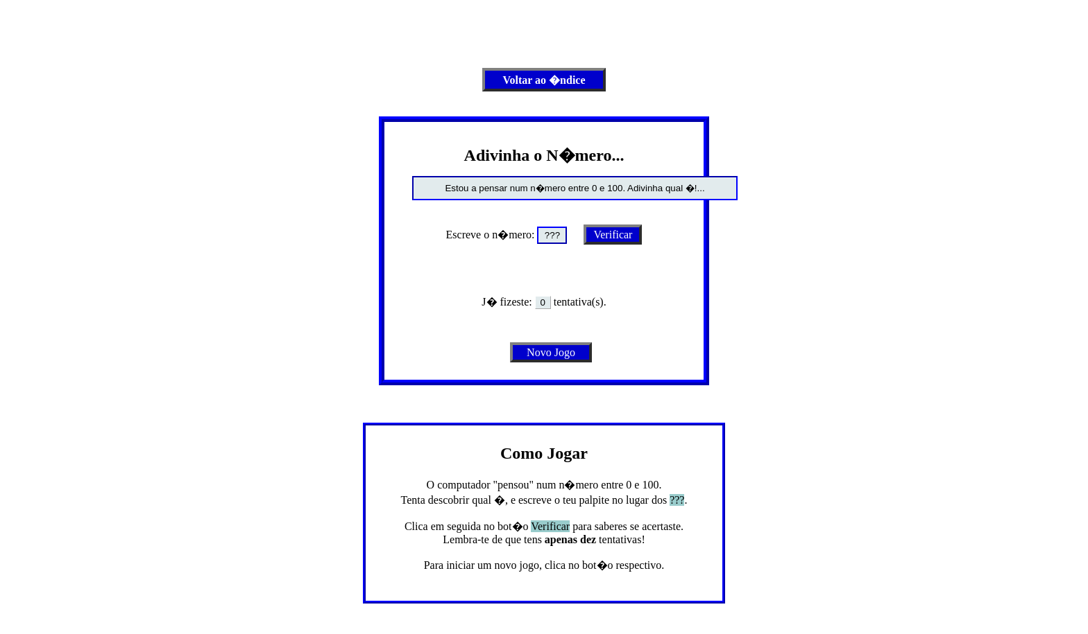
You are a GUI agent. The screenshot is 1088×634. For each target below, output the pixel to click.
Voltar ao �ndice (543, 80)
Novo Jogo (551, 352)
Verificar (612, 234)
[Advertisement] (544, 37)
